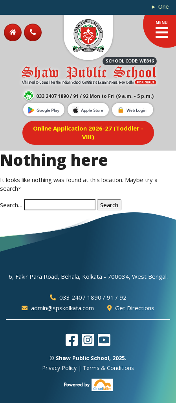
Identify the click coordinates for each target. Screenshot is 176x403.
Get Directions (130, 308)
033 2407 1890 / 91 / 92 (88, 297)
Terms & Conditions (108, 368)
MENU (162, 30)
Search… (11, 205)
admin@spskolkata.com (58, 308)
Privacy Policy (59, 368)
